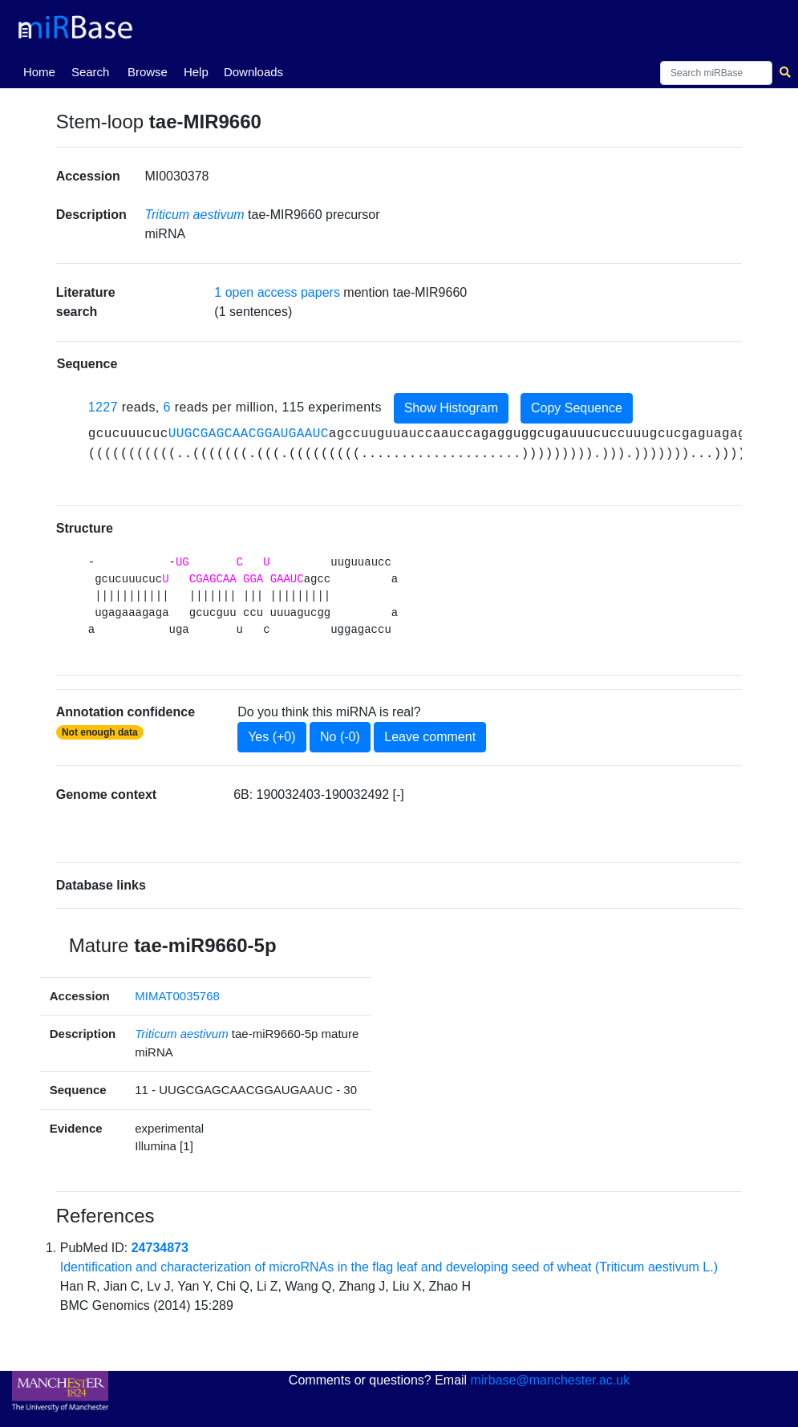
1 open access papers (277, 292)
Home (42, 71)
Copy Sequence (576, 408)
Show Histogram (451, 408)
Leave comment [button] (430, 737)
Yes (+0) (271, 737)
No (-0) (340, 737)
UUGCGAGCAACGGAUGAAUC (248, 434)
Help (196, 72)
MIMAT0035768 (177, 996)
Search (90, 72)
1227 (103, 407)
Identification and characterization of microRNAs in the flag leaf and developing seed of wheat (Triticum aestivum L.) (389, 1267)
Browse (148, 72)
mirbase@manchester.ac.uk (550, 1380)
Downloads (253, 72)
